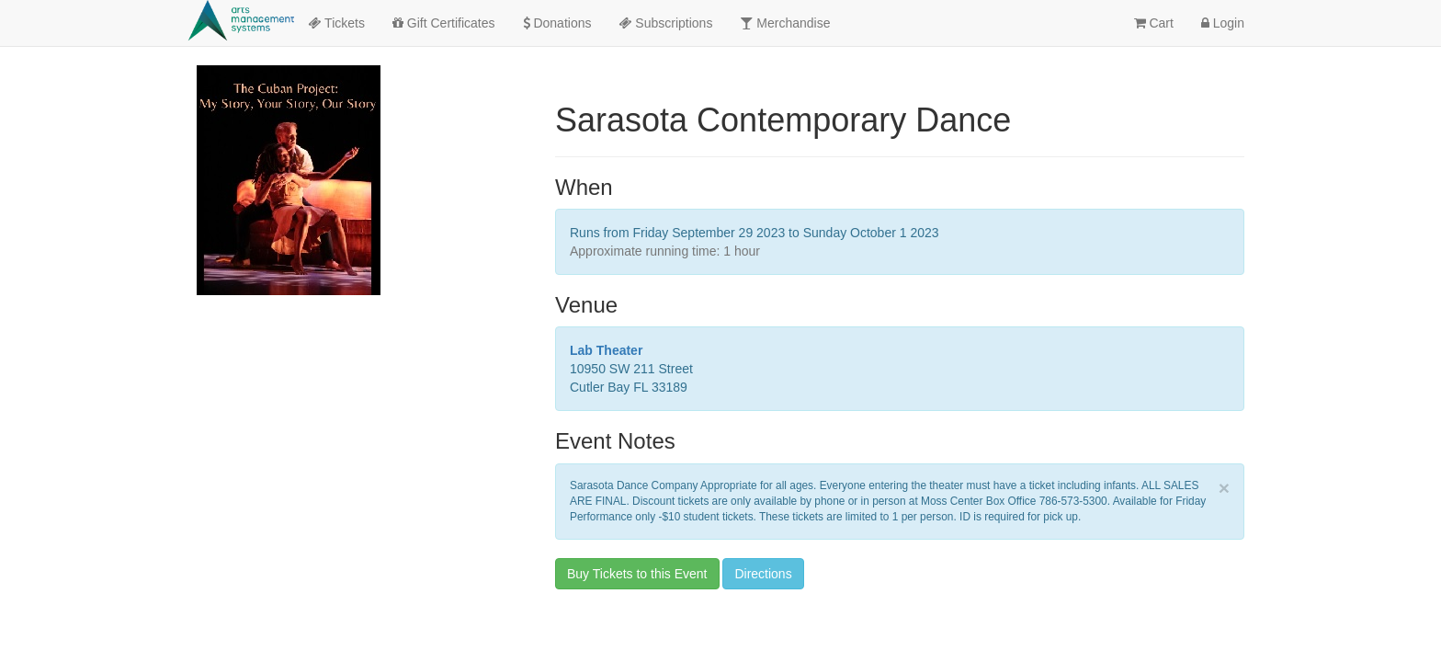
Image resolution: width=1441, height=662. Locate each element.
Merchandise (785, 23)
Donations (557, 23)
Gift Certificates (443, 23)
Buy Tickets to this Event (637, 573)
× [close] (1224, 487)
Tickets (336, 23)
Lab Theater (606, 350)
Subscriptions (665, 23)
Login (1222, 23)
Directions (762, 573)
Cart (1154, 23)
